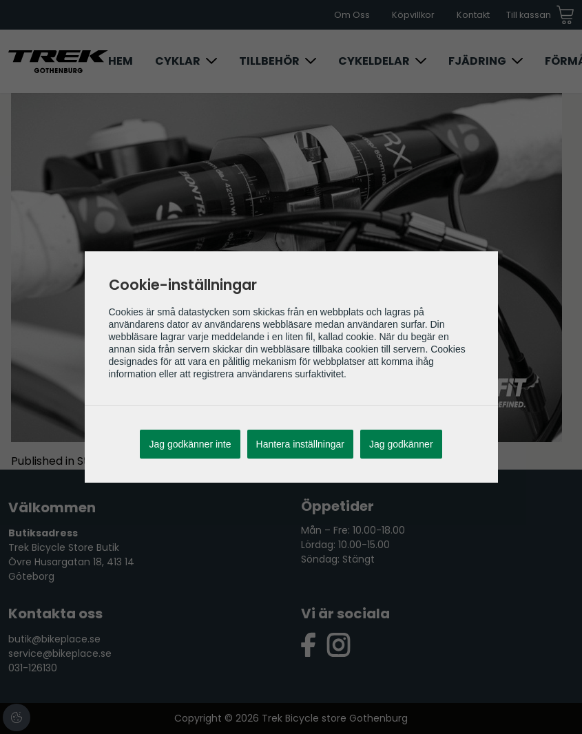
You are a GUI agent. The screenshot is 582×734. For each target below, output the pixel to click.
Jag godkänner (401, 444)
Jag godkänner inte (190, 444)
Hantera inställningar (300, 444)
